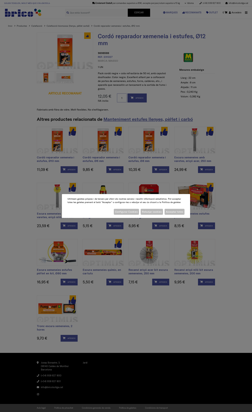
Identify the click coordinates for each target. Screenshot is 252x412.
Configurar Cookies (126, 211)
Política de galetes (171, 202)
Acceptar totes (174, 211)
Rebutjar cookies (152, 211)
